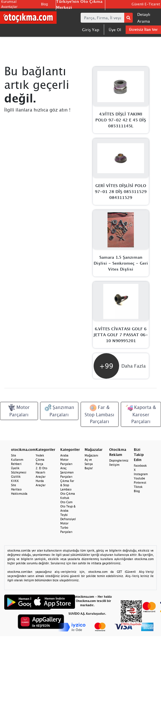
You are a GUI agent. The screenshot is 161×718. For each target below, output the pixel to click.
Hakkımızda (19, 493)
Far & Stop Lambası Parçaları (99, 414)
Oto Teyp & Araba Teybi (68, 510)
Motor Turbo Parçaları (66, 527)
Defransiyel (68, 519)
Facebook (140, 465)
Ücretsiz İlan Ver (143, 29)
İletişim (114, 464)
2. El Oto (41, 468)
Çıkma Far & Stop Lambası (67, 485)
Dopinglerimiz (118, 460)
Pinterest (140, 482)
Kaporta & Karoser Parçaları (141, 414)
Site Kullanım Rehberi (17, 460)
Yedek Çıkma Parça (40, 460)
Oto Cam (66, 502)
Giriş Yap (90, 29)
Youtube (139, 478)
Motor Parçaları (19, 410)
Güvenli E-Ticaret (146, 4)
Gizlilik (16, 476)
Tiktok (138, 486)
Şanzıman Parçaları (59, 410)
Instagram (141, 474)
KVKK (15, 481)
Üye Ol (115, 29)
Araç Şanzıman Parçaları (67, 472)
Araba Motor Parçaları (66, 460)
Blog (44, 4)
